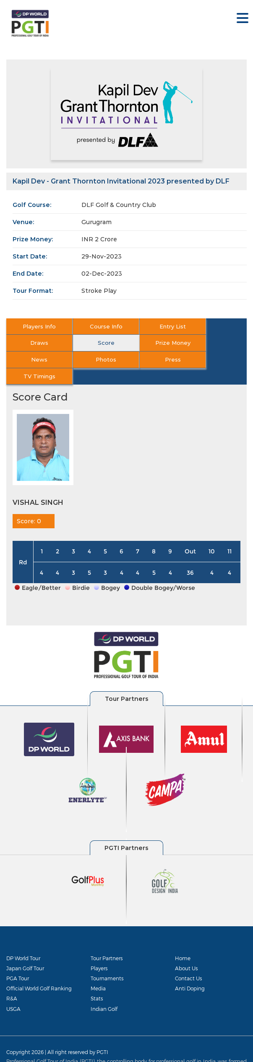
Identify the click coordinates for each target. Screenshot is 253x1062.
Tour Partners (107, 941)
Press (36, 359)
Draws (216, 326)
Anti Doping (190, 972)
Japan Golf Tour (25, 951)
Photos (216, 342)
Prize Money (96, 342)
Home (182, 941)
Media (98, 972)
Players (99, 951)
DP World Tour (23, 941)
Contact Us (188, 962)
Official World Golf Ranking (39, 972)
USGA (13, 992)
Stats (97, 982)
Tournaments (107, 962)
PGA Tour (17, 962)
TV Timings (96, 359)
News (156, 342)
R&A (11, 982)
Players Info (35, 326)
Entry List (156, 326)
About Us (186, 951)
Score (36, 342)
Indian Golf (104, 992)
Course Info (96, 326)
